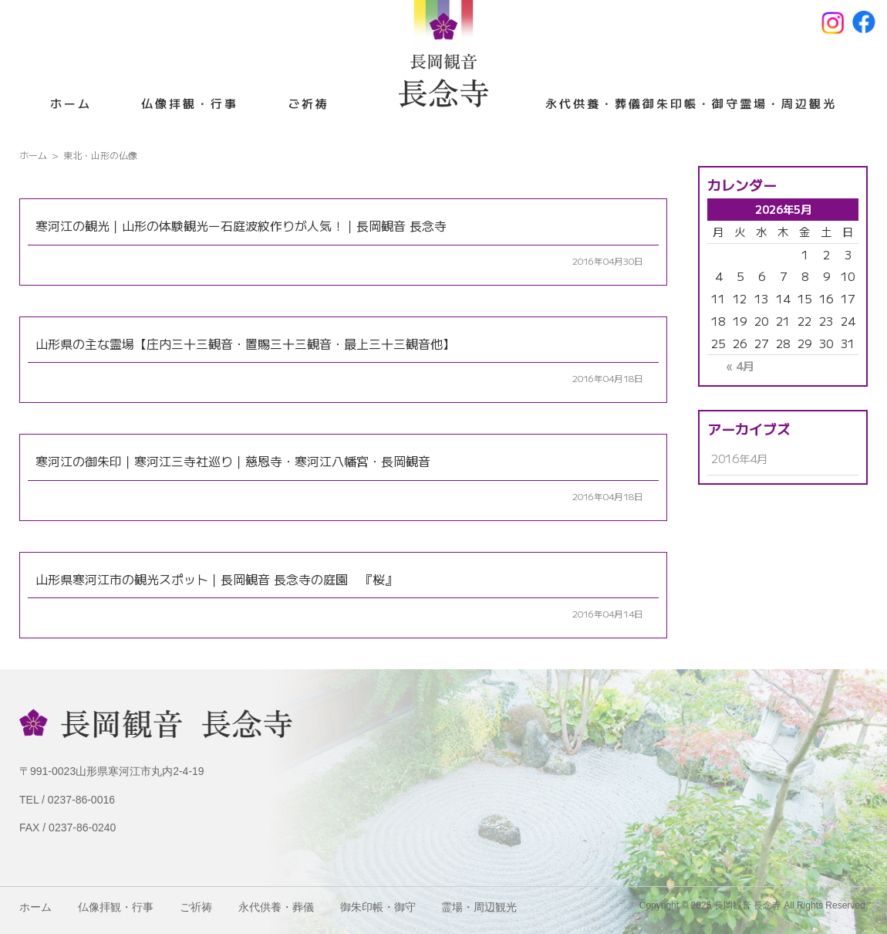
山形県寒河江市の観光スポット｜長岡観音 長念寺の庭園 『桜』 (216, 579)
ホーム (71, 103)
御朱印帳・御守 (691, 103)
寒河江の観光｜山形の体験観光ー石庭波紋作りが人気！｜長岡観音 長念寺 (241, 225)
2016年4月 (739, 458)
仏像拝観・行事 (189, 103)
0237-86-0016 (81, 800)
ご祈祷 (308, 103)
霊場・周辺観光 (788, 103)
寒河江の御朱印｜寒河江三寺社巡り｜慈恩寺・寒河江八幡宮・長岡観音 (232, 461)
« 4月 (740, 365)
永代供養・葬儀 (593, 103)
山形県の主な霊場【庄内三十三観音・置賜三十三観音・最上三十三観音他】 (245, 343)
